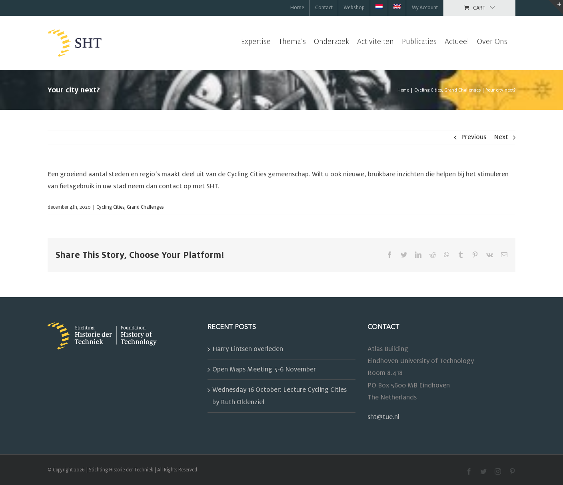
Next (501, 137)
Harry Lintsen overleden (247, 349)
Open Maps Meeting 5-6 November (264, 369)
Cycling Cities (110, 207)
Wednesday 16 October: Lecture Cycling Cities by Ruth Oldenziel (279, 395)
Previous (473, 137)
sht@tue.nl (383, 417)
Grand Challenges (145, 207)
